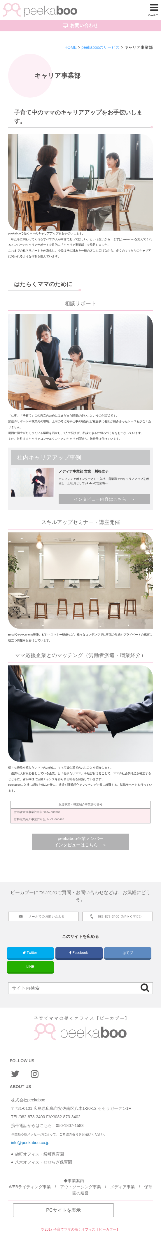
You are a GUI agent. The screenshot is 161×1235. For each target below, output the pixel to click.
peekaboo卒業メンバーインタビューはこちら (78, 842)
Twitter (30, 953)
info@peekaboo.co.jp (30, 1142)
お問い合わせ (80, 25)
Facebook (79, 953)
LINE (30, 967)
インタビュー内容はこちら (100, 499)
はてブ (128, 953)
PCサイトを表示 (63, 1210)
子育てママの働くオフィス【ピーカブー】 (86, 1229)
